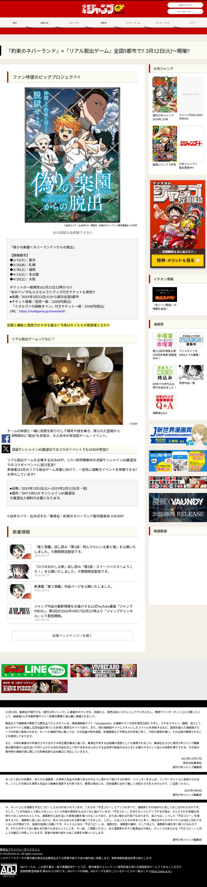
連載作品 (44, 23)
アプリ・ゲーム (133, 23)
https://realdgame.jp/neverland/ (42, 311)
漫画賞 (103, 23)
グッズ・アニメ (162, 23)
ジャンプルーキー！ (185, 11)
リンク (192, 23)
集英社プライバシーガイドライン (20, 849)
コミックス (74, 23)
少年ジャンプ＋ (185, 5)
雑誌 (15, 23)
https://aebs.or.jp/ (161, 871)
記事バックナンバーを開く (72, 636)
